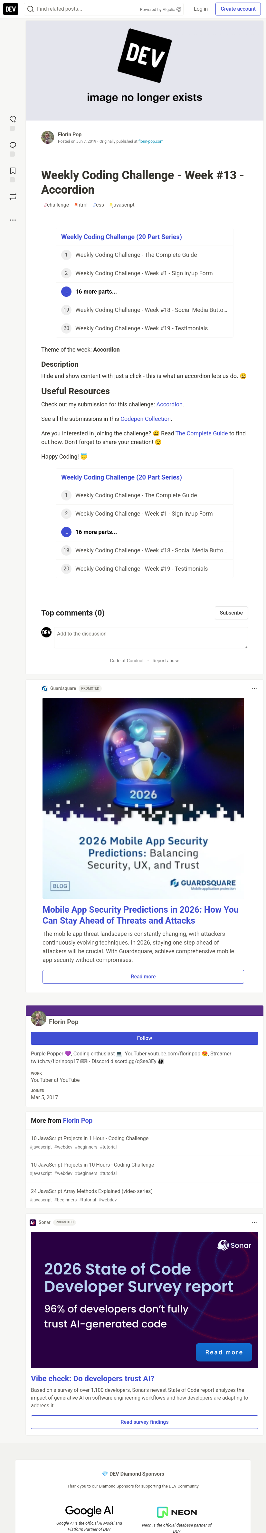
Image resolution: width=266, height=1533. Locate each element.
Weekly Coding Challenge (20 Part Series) (121, 237)
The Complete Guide (202, 433)
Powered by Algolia (160, 9)
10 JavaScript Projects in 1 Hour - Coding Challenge (144, 1142)
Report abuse (166, 660)
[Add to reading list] (13, 174)
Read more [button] (143, 977)
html (81, 205)
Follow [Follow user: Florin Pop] (144, 1038)
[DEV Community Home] (11, 9)
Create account (238, 9)
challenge (56, 205)
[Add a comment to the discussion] (151, 637)
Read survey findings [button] (144, 1422)
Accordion (169, 404)
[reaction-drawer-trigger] (13, 122)
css (98, 205)
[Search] (30, 9)
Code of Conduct (127, 660)
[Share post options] (12, 220)
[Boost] (13, 196)
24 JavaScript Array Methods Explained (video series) (144, 1195)
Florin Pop (69, 134)
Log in (201, 9)
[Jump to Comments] (13, 148)
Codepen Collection (145, 418)
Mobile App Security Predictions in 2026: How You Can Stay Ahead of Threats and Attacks (141, 915)
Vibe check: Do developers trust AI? (92, 1378)
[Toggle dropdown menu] (254, 689)
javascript (122, 205)
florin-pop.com (151, 141)
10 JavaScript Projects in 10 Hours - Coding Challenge (144, 1169)
